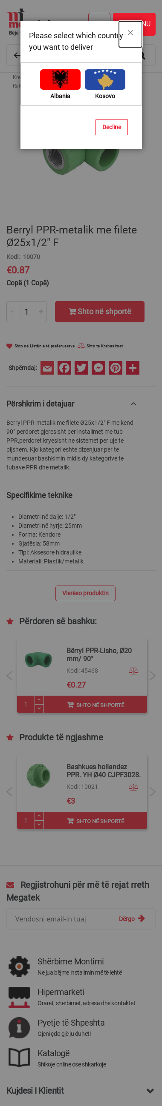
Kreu (18, 77)
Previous (9, 675)
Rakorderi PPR (29, 86)
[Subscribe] (132, 919)
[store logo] (76, 22)
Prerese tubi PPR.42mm (102, 651)
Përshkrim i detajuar (40, 403)
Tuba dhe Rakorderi (96, 77)
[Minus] (39, 825)
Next (152, 675)
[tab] (72, 403)
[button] (135, 662)
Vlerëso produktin (85, 593)
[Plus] (39, 816)
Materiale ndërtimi (48, 77)
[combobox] (81, 55)
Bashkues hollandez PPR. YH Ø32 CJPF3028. (104, 771)
